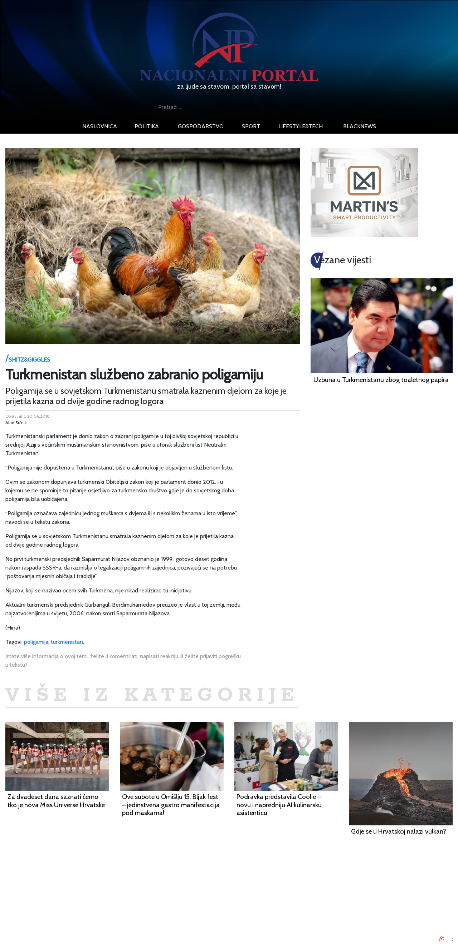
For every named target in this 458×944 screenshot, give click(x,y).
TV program (82, 931)
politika (147, 126)
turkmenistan (67, 642)
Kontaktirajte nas (88, 922)
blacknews (359, 126)
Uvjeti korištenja (87, 905)
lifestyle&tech (300, 126)
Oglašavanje (83, 896)
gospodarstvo (201, 126)
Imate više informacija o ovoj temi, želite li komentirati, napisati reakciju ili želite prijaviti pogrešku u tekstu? (123, 660)
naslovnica (99, 126)
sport (251, 126)
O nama (77, 913)
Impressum (81, 888)
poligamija (36, 642)
